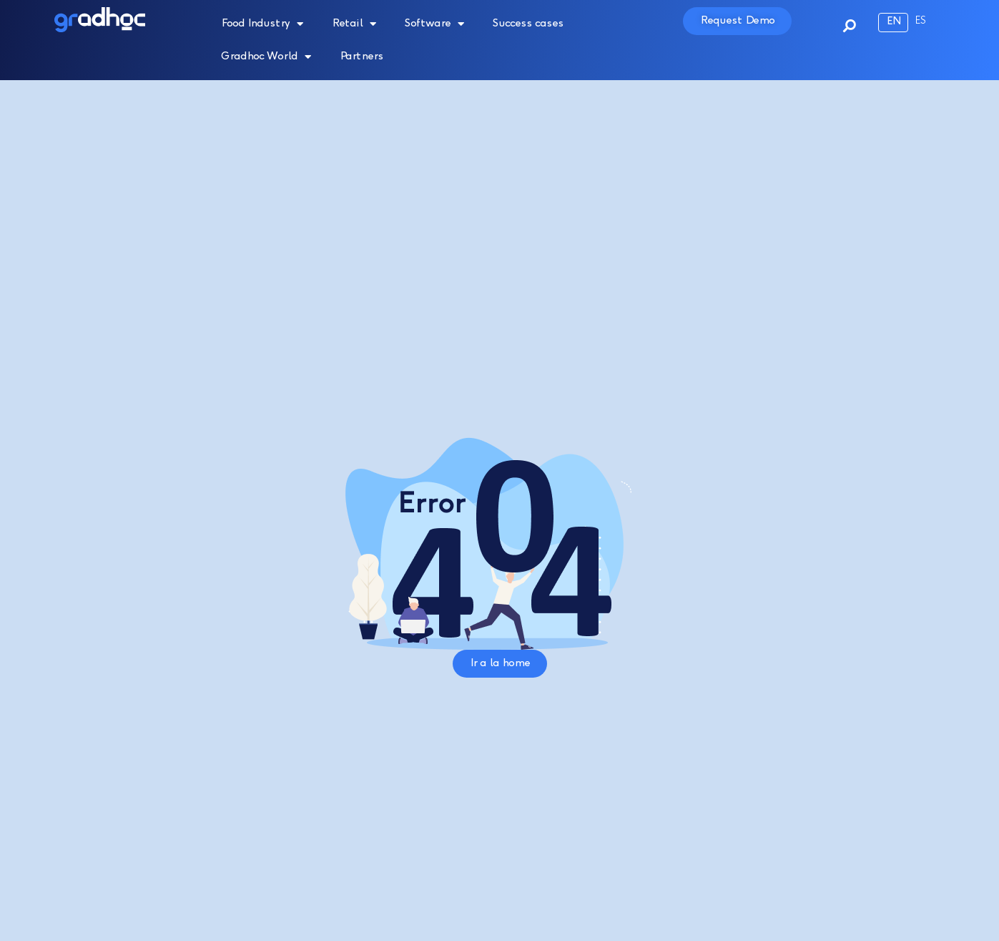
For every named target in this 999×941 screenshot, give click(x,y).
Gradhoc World (266, 56)
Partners (361, 56)
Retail (354, 23)
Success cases (528, 23)
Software (434, 23)
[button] (843, 19)
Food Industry (262, 23)
